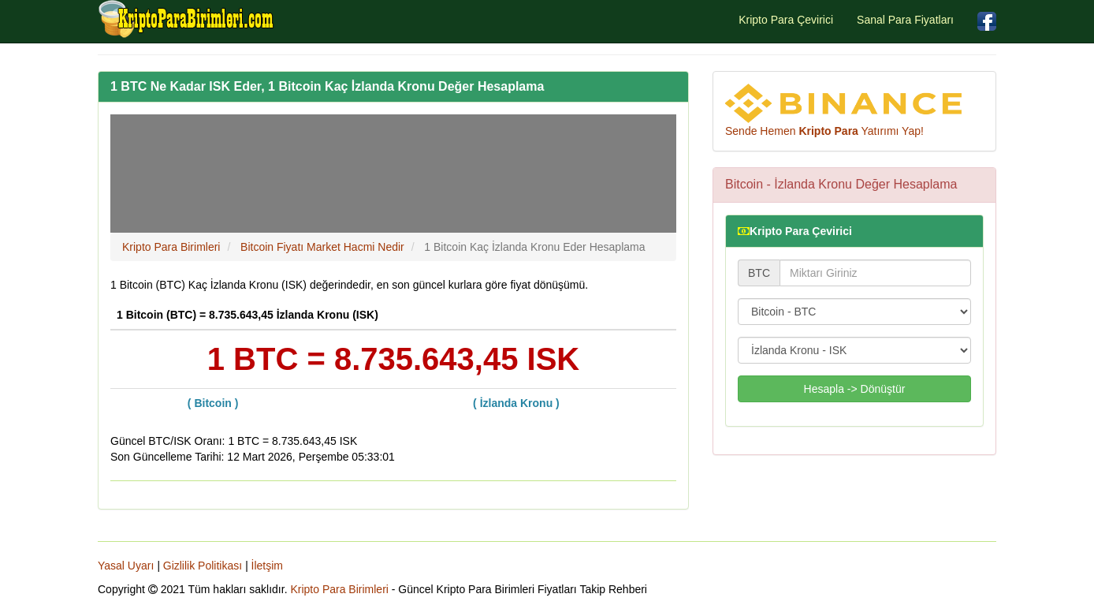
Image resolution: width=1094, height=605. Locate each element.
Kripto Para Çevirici (786, 19)
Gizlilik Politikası (202, 565)
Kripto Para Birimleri (339, 589)
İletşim (267, 565)
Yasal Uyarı (126, 565)
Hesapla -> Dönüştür (855, 389)
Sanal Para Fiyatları (905, 19)
